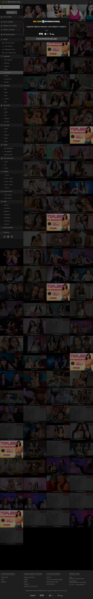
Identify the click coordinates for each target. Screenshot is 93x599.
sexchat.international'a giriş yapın (46, 39)
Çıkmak (46, 30)
